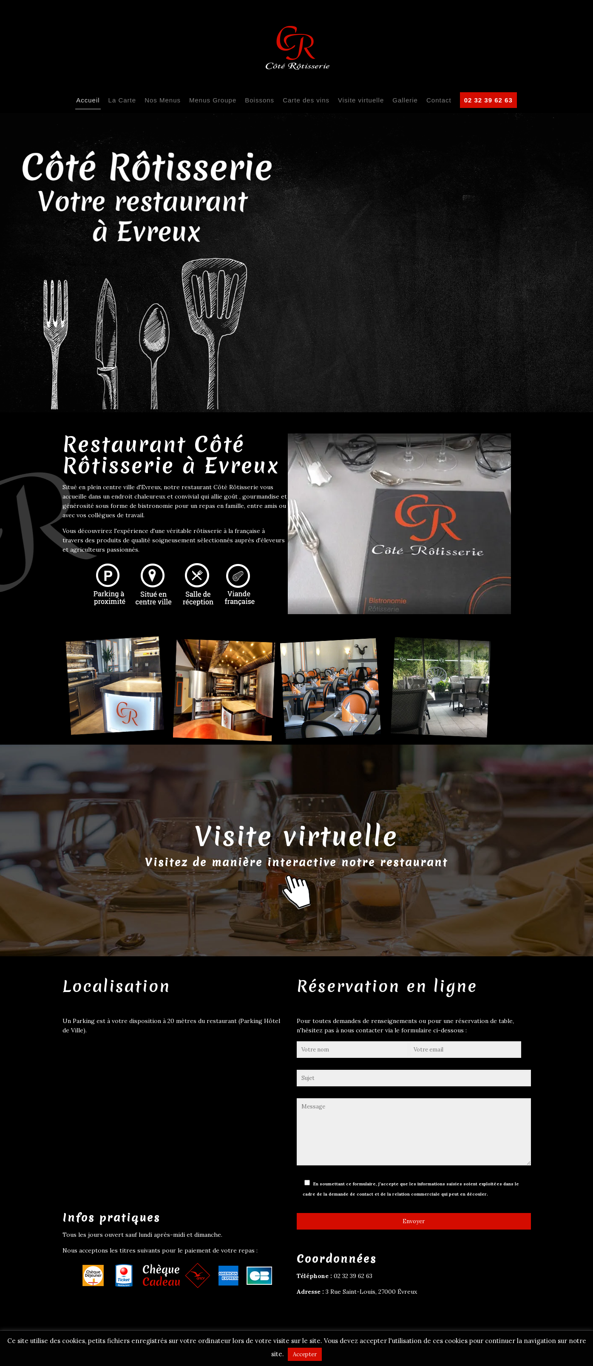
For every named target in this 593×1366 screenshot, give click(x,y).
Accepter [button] (305, 1354)
